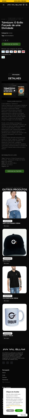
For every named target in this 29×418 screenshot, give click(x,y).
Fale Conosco (6, 382)
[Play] (14, 90)
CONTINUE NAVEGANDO (14, 187)
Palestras (5, 379)
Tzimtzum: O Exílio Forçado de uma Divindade (16, 19)
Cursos (4, 377)
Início (4, 372)
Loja (3, 375)
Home (4, 19)
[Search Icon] (26, 4)
